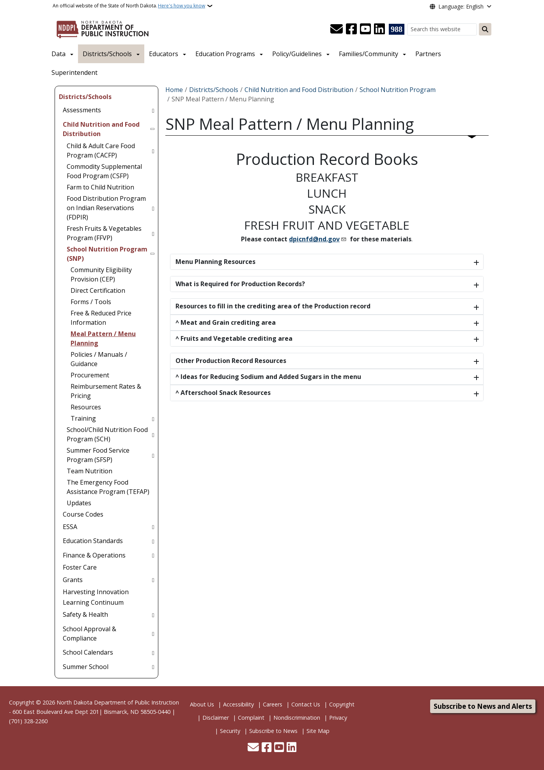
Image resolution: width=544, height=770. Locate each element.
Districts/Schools (107, 54)
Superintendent (74, 72)
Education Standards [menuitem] (93, 540)
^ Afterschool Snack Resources (223, 392)
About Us (202, 704)
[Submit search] (485, 29)
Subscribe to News (273, 731)
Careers (272, 704)
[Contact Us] (336, 29)
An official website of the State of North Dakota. (129, 5)
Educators (163, 54)
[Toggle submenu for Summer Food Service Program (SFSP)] (153, 455)
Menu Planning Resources (215, 261)
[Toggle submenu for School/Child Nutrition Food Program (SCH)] (153, 434)
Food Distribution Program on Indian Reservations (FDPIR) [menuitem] (106, 207)
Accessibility (238, 704)
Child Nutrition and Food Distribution (299, 89)
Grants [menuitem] (73, 579)
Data (58, 54)
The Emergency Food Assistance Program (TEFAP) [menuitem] (108, 487)
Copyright (341, 704)
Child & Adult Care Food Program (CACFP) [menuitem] (101, 150)
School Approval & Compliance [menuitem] (89, 634)
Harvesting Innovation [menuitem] (96, 592)
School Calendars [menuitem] (88, 652)
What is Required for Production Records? (240, 284)
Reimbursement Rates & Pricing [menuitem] (106, 391)
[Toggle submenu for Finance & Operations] (153, 555)
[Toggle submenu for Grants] (153, 579)
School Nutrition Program (398, 89)
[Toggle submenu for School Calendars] (153, 652)
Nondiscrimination (296, 717)
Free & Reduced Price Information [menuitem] (101, 318)
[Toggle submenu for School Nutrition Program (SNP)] (153, 253)
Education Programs (225, 54)
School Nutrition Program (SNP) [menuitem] (107, 254)
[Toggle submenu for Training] (153, 418)
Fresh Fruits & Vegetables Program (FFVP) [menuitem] (104, 233)
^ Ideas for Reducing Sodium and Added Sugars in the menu (268, 376)
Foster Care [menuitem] (80, 567)
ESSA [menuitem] (70, 526)
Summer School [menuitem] (85, 666)
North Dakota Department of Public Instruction (118, 702)
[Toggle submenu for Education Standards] (153, 540)
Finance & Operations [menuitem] (94, 555)
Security (230, 731)
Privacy (338, 717)
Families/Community (368, 54)
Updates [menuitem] (79, 503)
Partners (428, 54)
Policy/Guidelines (297, 54)
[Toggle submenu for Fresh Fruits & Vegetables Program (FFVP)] (153, 233)
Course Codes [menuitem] (83, 514)
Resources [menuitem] (86, 407)
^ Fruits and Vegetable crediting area (233, 338)
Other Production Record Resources (230, 360)
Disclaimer (215, 717)
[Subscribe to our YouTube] (365, 29)
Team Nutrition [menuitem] (89, 471)
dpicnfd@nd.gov (314, 239)
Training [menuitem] (83, 418)
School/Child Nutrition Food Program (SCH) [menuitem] (107, 434)
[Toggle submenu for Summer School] (153, 666)
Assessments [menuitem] (82, 110)
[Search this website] (442, 29)
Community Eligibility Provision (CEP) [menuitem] (101, 274)
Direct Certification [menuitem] (98, 290)
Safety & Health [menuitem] (85, 614)
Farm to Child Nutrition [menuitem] (100, 187)
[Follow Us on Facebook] (351, 29)
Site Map (318, 731)
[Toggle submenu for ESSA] (153, 526)
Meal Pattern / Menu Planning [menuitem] (103, 338)
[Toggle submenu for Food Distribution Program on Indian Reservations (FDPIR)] (153, 207)
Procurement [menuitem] (90, 375)
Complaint (251, 717)
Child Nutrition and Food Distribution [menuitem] (101, 129)
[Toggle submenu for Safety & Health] (153, 614)
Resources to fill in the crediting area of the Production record (272, 306)
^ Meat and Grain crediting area (225, 322)
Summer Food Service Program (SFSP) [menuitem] (98, 455)
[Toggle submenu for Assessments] (153, 110)
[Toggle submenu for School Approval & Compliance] (153, 633)
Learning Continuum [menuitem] (93, 602)
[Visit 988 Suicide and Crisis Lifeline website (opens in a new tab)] (396, 29)
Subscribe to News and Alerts (483, 706)
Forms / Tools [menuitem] (91, 301)
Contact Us (305, 704)
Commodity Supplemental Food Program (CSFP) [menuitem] (104, 171)
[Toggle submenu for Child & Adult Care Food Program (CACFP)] (153, 150)
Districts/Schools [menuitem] (85, 96)
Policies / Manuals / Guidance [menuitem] (99, 359)
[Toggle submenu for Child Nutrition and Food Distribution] (153, 129)
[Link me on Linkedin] (379, 29)
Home (174, 89)
